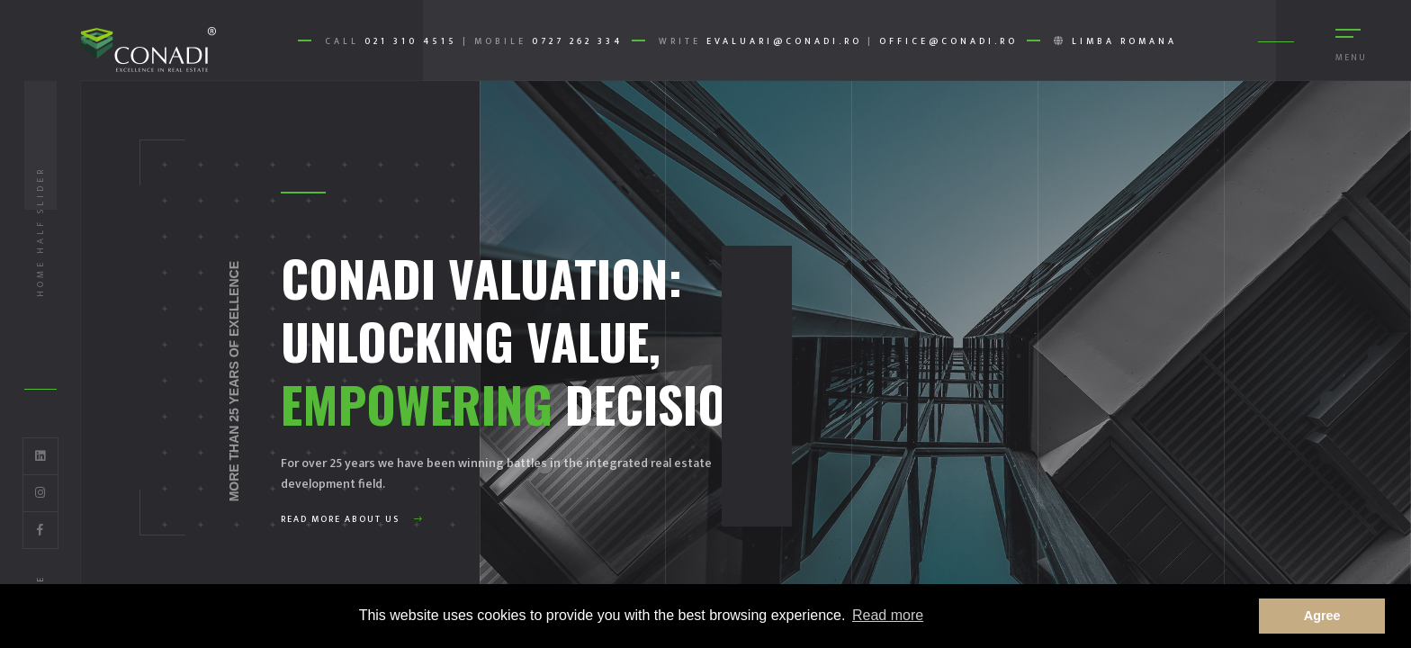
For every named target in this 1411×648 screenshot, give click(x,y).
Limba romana (1124, 41)
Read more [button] (887, 615)
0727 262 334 (577, 41)
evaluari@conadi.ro (784, 41)
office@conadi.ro (948, 41)
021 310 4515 (410, 41)
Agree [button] (1322, 615)
